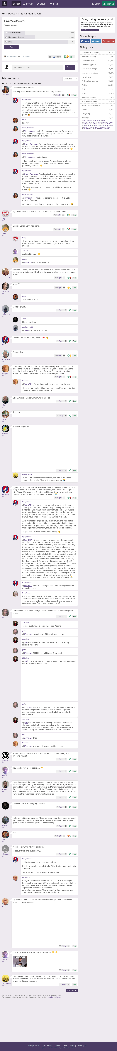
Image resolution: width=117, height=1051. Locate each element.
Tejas (24, 319)
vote (84, 125)
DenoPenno (26, 593)
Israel (96, 129)
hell (112, 125)
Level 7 (3, 97)
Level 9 (3, 220)
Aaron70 (25, 251)
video (84, 120)
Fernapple (25, 381)
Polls (98, 89)
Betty (24, 238)
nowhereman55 (27, 327)
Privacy (72, 1046)
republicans (104, 122)
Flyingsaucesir (27, 99)
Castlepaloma (27, 474)
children (103, 125)
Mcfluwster (26, 877)
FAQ (86, 1046)
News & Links (98, 77)
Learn (54, 4)
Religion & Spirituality (98, 97)
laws (111, 122)
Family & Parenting (98, 57)
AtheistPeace (12, 56)
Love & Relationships (98, 69)
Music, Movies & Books (98, 73)
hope (98, 122)
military (89, 125)
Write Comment (72, 990)
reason (104, 124)
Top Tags (98, 118)
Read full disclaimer (54, 997)
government (87, 122)
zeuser (24, 259)
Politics (98, 85)
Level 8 (3, 279)
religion (108, 127)
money (98, 124)
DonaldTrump (91, 120)
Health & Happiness (98, 65)
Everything (98, 114)
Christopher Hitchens (16, 37)
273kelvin (25, 622)
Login (96, 4)
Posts (98, 93)
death (93, 122)
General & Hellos (98, 61)
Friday (109, 124)
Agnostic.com (4, 3)
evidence (86, 129)
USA (93, 124)
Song (98, 120)
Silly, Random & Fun (98, 101)
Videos (98, 110)
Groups (42, 4)
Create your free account (90, 30)
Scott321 (28, 384)
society (102, 127)
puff (23, 631)
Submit (70, 67)
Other (10, 42)
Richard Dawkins (14, 32)
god (108, 125)
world (103, 120)
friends (101, 129)
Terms (65, 1046)
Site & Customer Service (98, 106)
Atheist (92, 127)
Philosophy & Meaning (98, 81)
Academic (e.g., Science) (98, 52)
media (85, 124)
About (58, 1046)
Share (85, 41)
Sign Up (108, 4)
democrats (96, 125)
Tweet (96, 41)
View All (107, 129)
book (91, 129)
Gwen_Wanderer (27, 128)
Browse (28, 4)
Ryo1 (24, 119)
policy (97, 127)
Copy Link (108, 41)
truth (89, 124)
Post (16, 4)
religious (85, 127)
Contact (79, 1046)
